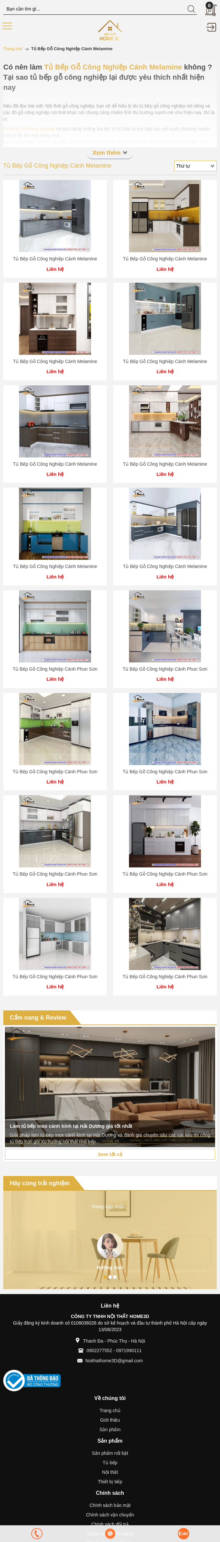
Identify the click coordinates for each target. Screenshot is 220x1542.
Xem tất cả (110, 1154)
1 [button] (105, 1277)
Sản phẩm (110, 1429)
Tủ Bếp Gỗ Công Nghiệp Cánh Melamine (55, 258)
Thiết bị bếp (110, 1481)
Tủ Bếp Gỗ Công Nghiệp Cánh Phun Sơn (54, 669)
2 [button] (110, 1277)
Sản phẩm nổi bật (110, 1453)
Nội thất (110, 1472)
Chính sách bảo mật (110, 1505)
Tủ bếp (109, 1462)
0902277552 (99, 1350)
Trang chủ (110, 1410)
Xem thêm (109, 153)
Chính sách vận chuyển (110, 1514)
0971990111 (129, 1350)
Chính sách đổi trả (110, 1524)
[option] (110, 1087)
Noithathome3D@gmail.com (114, 1360)
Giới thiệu (110, 1420)
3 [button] (115, 1277)
